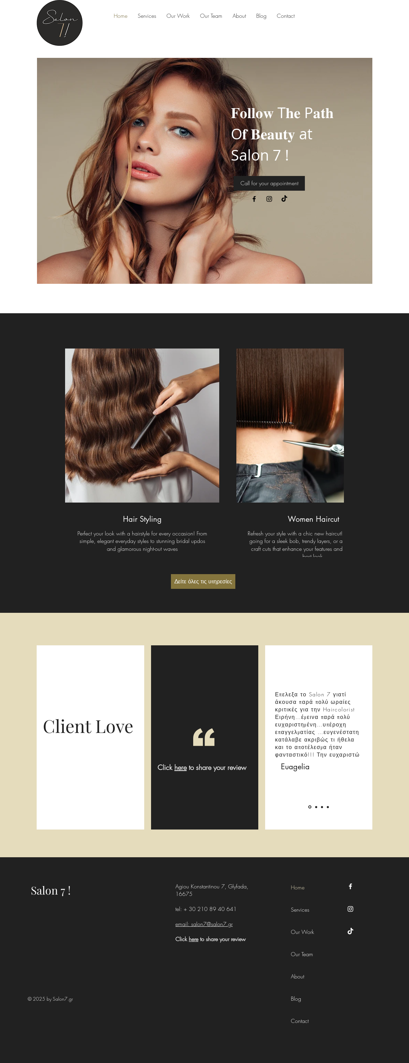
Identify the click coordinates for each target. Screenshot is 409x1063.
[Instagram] (269, 199)
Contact (300, 1021)
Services (300, 909)
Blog (296, 998)
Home (298, 887)
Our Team (302, 954)
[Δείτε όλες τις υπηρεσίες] (203, 581)
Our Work (302, 932)
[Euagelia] (309, 807)
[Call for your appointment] (269, 183)
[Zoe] (328, 807)
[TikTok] (284, 199)
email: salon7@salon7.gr (204, 924)
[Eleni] (316, 807)
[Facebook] (254, 199)
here (180, 767)
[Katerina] (322, 807)
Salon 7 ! (51, 890)
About (297, 976)
